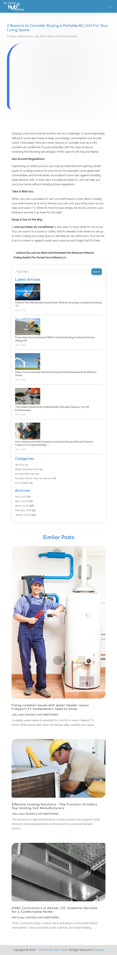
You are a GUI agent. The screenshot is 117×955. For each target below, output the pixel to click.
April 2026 (20, 501)
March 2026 (21, 505)
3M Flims (20, 464)
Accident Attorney (25, 473)
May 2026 (20, 496)
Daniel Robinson (19, 36)
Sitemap (98, 949)
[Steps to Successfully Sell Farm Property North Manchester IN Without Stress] (27, 361)
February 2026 (23, 510)
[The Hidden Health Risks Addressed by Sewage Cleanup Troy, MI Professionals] (27, 396)
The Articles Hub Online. (53, 949)
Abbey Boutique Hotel (27, 469)
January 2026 (22, 514)
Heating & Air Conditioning (62, 36)
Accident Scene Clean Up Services (33, 478)
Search (96, 271)
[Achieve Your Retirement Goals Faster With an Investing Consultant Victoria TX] (27, 292)
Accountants (21, 483)
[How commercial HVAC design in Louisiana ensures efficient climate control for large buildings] (27, 431)
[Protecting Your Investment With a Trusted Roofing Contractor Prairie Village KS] (27, 327)
